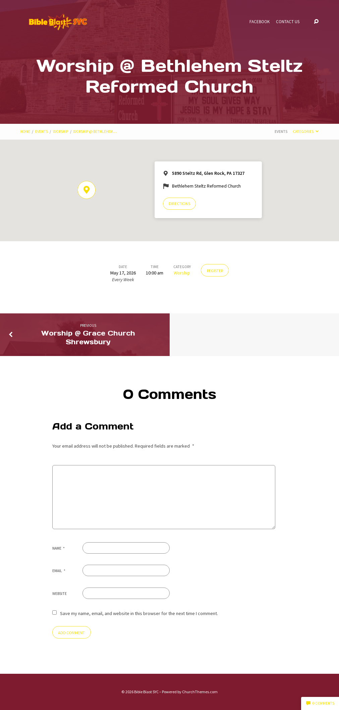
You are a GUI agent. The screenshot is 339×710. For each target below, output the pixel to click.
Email (59, 570)
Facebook (259, 22)
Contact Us (287, 22)
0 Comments (320, 703)
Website (59, 593)
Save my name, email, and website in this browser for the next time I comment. (139, 613)
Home (25, 131)
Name (58, 548)
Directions (179, 203)
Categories (306, 131)
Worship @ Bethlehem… (95, 131)
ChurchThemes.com (200, 691)
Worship (60, 131)
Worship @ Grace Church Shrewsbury (88, 337)
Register (215, 270)
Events (41, 131)
